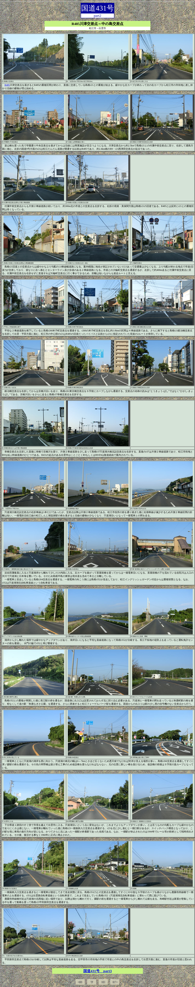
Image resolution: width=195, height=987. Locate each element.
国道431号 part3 (97, 971)
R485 (7, 85)
